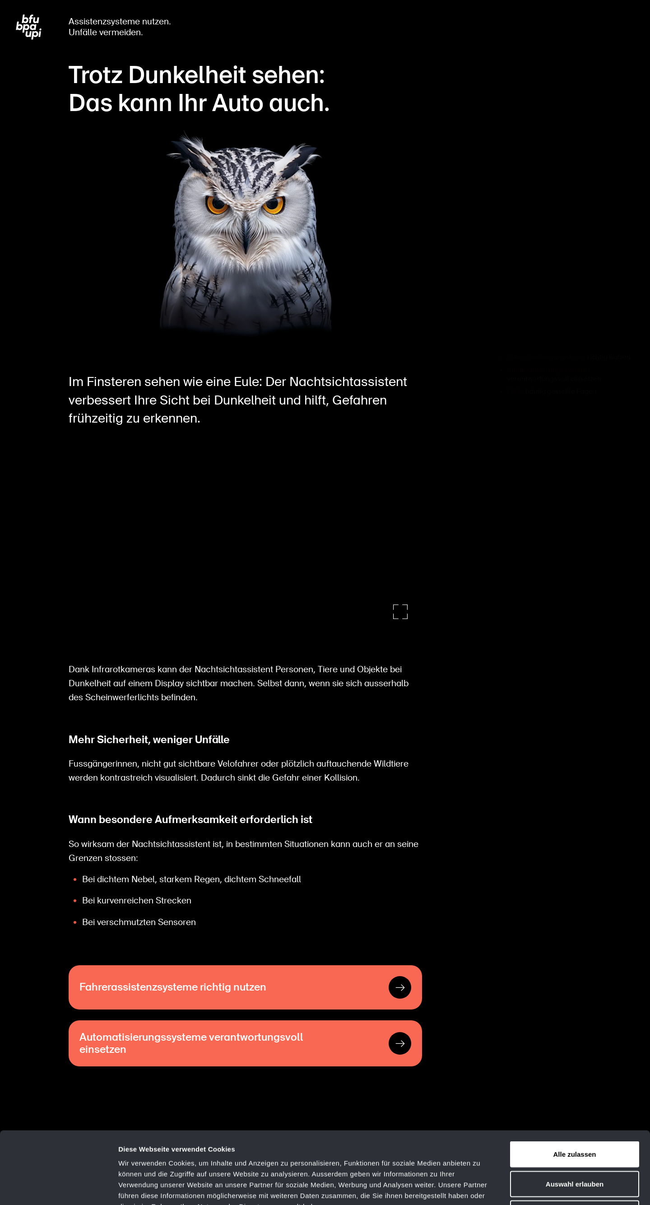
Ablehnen (574, 1145)
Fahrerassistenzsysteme (546, 335)
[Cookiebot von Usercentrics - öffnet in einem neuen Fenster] (58, 1187)
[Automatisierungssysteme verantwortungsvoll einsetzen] (245, 1041)
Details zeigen (480, 1187)
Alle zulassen (574, 1086)
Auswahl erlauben (575, 1116)
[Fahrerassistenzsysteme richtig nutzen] (245, 985)
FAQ (513, 369)
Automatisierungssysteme (549, 348)
